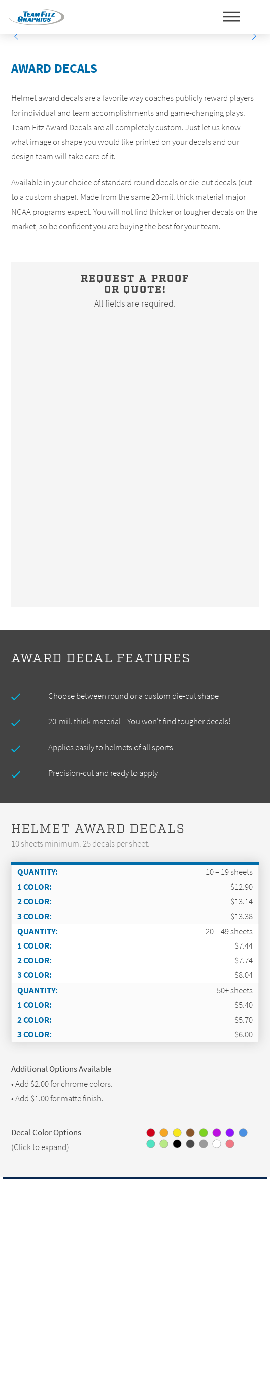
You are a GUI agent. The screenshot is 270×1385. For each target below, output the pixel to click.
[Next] (254, 36)
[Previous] (16, 36)
